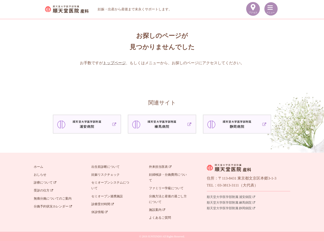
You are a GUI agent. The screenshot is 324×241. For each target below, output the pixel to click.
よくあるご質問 (160, 217)
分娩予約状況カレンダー (53, 206)
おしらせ (40, 174)
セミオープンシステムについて (110, 185)
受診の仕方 (43, 190)
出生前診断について (105, 166)
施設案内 (157, 209)
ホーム (38, 166)
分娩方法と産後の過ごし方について (168, 199)
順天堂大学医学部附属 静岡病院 (231, 208)
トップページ (114, 63)
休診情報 (99, 212)
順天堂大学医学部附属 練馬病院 (231, 202)
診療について (45, 182)
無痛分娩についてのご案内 (53, 198)
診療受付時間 (102, 204)
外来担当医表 (160, 166)
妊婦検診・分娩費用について (168, 177)
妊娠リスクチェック (105, 174)
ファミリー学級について (166, 188)
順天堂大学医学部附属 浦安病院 (231, 197)
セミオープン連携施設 (107, 196)
